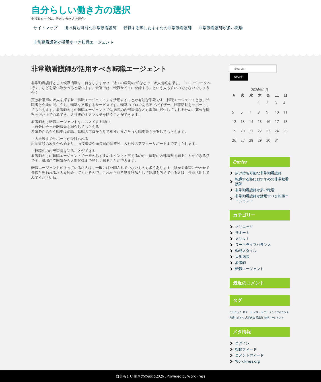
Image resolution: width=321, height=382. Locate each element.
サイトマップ (45, 27)
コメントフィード (249, 355)
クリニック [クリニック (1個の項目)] (236, 312)
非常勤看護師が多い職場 (221, 27)
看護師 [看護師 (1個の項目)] (259, 317)
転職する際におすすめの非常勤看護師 (157, 27)
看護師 (240, 262)
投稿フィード (246, 349)
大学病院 (242, 256)
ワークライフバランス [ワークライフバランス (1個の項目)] (276, 312)
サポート (242, 232)
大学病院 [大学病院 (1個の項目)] (250, 317)
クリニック (244, 226)
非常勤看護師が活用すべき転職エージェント (73, 42)
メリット (242, 238)
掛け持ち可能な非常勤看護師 (90, 27)
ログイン (242, 343)
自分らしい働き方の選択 (80, 10)
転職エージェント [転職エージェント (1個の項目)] (274, 317)
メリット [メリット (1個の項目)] (258, 312)
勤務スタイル (246, 250)
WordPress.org (247, 361)
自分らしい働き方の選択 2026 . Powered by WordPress (160, 376)
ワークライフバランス (253, 244)
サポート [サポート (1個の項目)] (248, 312)
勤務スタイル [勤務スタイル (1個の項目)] (237, 317)
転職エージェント (249, 268)
